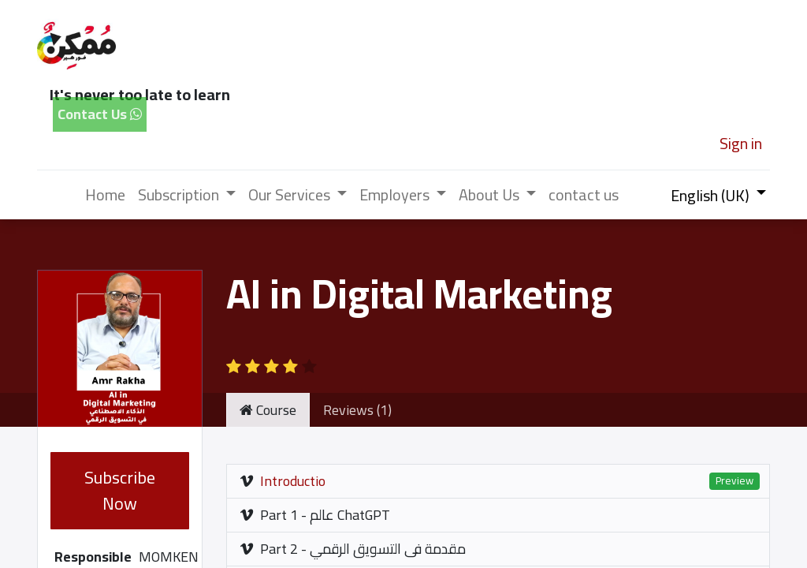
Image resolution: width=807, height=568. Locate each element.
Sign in (741, 143)
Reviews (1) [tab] (357, 410)
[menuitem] (105, 195)
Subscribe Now (119, 490)
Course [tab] (268, 410)
